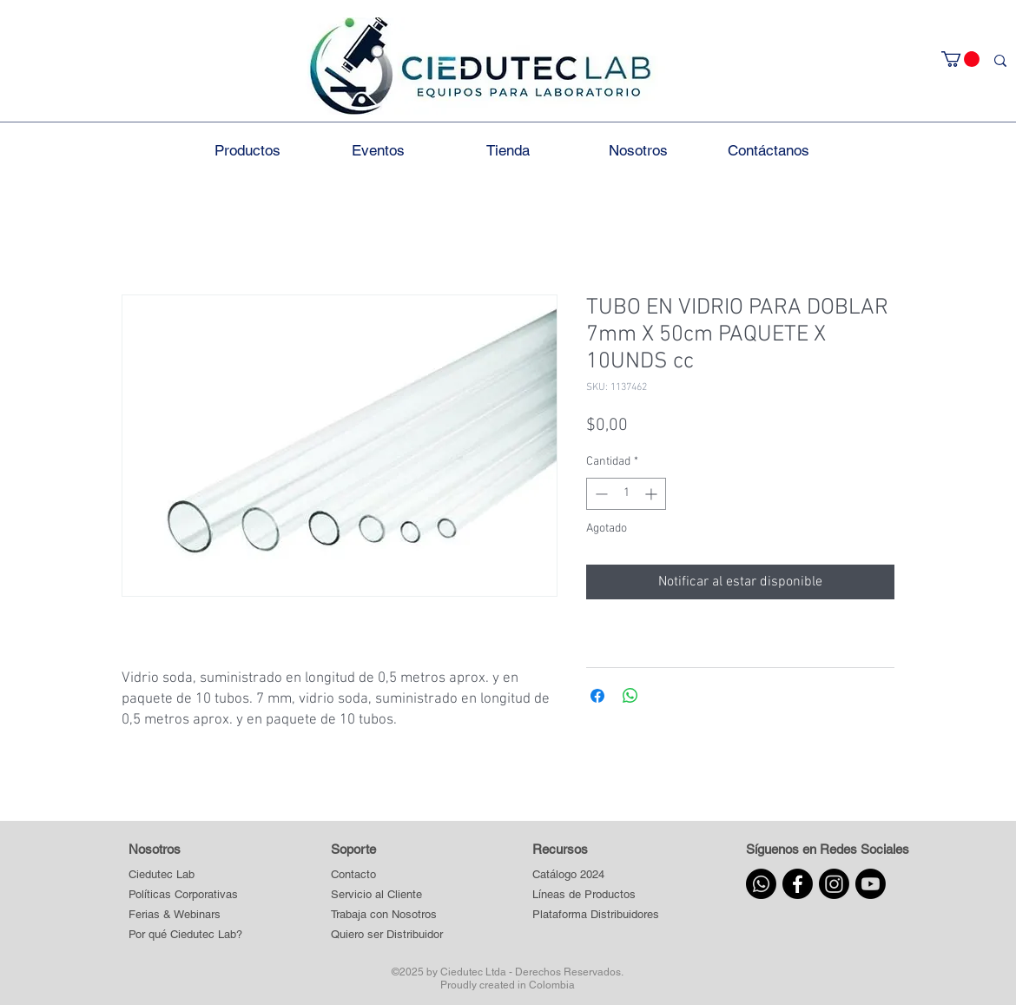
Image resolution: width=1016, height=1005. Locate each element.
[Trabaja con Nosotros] (387, 915)
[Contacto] (387, 875)
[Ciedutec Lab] (162, 875)
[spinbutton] (626, 494)
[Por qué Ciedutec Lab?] (185, 935)
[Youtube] (870, 884)
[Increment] (652, 494)
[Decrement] (599, 494)
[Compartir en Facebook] (597, 695)
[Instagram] (834, 884)
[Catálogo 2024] (595, 875)
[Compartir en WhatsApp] (630, 695)
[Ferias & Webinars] (175, 915)
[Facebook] (797, 884)
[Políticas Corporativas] (183, 895)
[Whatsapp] (761, 884)
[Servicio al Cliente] (387, 895)
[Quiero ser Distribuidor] (387, 935)
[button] (960, 59)
